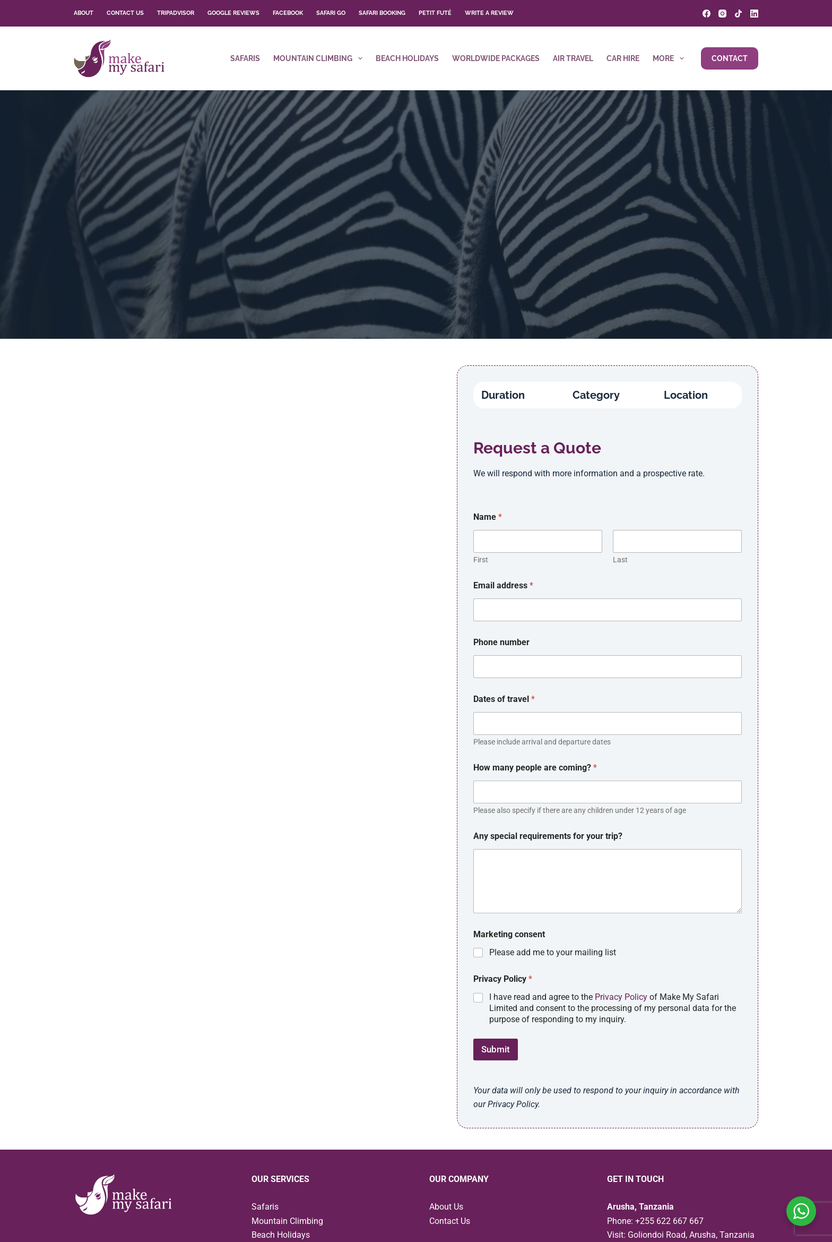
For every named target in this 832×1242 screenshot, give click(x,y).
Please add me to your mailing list (552, 952)
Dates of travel (504, 699)
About (83, 13)
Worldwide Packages (496, 58)
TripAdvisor (175, 13)
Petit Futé (435, 13)
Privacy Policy (621, 997)
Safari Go (330, 13)
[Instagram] (722, 14)
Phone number (501, 642)
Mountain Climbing (320, 58)
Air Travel (573, 58)
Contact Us (125, 13)
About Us (446, 1207)
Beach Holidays (407, 58)
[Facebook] (706, 14)
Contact (730, 58)
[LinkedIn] (754, 14)
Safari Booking (382, 13)
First (480, 559)
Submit (495, 1049)
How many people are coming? (535, 768)
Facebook (288, 13)
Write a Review (489, 13)
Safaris (245, 58)
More (670, 58)
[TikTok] (738, 14)
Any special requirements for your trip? (547, 836)
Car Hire (622, 58)
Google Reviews (233, 13)
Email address (503, 585)
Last (620, 559)
